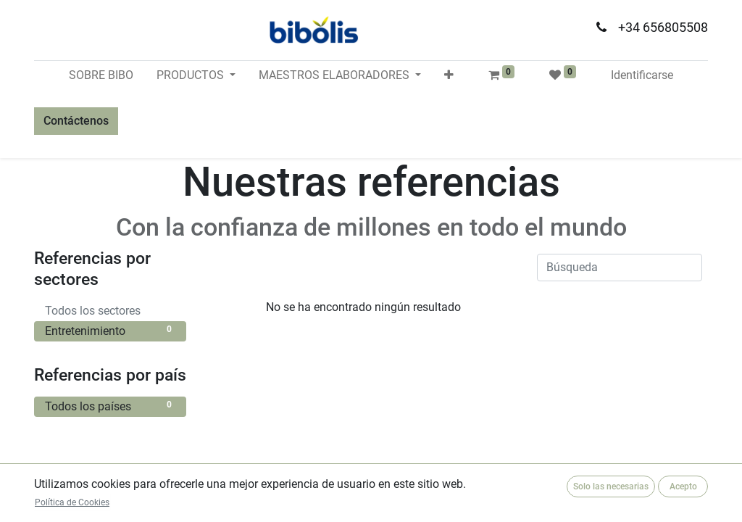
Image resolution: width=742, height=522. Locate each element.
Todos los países (110, 405)
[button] (449, 75)
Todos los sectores (110, 310)
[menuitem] (101, 75)
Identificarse (642, 75)
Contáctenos (76, 121)
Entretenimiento (110, 330)
